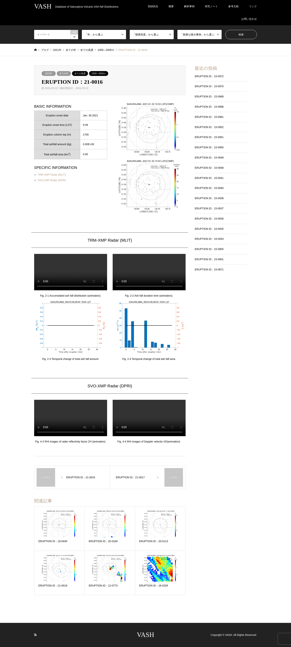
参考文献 (233, 6)
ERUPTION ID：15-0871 (209, 269)
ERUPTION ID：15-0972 (209, 76)
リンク (253, 6)
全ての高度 (80, 73)
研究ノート (211, 6)
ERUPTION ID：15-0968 (209, 106)
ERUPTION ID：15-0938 (209, 198)
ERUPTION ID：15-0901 (209, 259)
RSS (35, 634)
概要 (171, 6)
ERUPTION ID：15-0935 (209, 228)
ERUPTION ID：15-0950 (209, 147)
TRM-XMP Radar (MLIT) (51, 174)
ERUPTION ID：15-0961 (209, 116)
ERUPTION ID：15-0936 (209, 218)
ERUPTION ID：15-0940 (209, 188)
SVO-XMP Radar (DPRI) (51, 180)
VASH (145, 634)
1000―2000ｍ (98, 73)
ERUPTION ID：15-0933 (209, 238)
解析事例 (189, 6)
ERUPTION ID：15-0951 (209, 137)
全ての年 (63, 73)
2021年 (48, 73)
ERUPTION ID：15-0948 (209, 167)
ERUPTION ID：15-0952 (209, 127)
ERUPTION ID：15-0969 (209, 96)
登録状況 (153, 6)
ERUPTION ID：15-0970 (209, 86)
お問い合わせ (249, 18)
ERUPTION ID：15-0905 (209, 249)
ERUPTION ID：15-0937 (209, 208)
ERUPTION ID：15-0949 (209, 157)
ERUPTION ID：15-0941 (209, 178)
